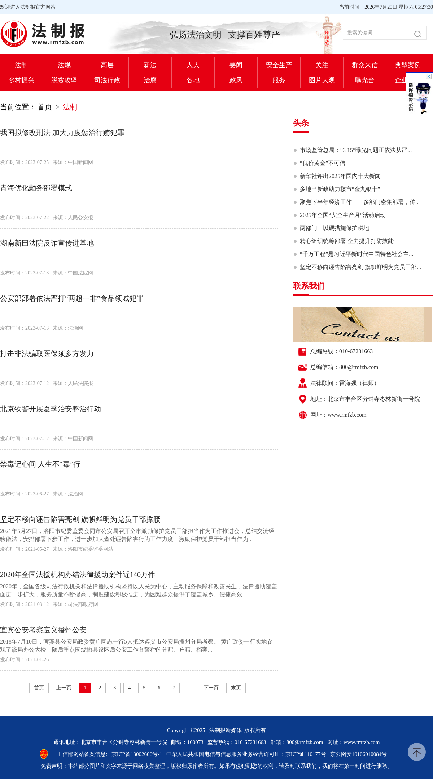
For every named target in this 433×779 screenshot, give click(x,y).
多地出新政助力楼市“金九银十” (340, 189)
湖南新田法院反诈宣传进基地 (47, 243)
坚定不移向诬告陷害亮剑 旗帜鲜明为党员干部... (360, 267)
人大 (193, 65)
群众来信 (365, 65)
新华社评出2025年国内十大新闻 (340, 176)
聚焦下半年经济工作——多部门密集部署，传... (360, 202)
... (189, 688)
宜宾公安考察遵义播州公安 (43, 629)
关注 (321, 65)
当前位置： (18, 107)
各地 (193, 80)
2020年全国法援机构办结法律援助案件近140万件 (77, 574)
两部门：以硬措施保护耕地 (334, 228)
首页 (45, 107)
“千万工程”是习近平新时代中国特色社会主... (356, 254)
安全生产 (279, 65)
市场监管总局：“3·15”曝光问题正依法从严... (356, 150)
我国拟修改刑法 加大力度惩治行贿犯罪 (62, 132)
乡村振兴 (21, 80)
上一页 (63, 688)
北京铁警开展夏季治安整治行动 (50, 408)
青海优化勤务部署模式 (36, 187)
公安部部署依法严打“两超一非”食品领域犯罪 (72, 298)
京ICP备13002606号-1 (136, 754)
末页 (236, 688)
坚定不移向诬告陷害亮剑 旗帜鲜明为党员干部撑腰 (80, 519)
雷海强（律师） (359, 383)
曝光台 (365, 80)
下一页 (211, 688)
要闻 (235, 65)
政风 (235, 80)
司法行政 (107, 80)
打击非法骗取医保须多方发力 (47, 353)
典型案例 (408, 65)
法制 (21, 65)
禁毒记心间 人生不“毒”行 (40, 464)
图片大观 (322, 80)
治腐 (150, 80)
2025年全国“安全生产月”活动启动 (343, 215)
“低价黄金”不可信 (322, 163)
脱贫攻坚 (64, 80)
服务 (278, 80)
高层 (107, 65)
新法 (150, 65)
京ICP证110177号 (305, 754)
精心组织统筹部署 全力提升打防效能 (347, 241)
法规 (64, 65)
